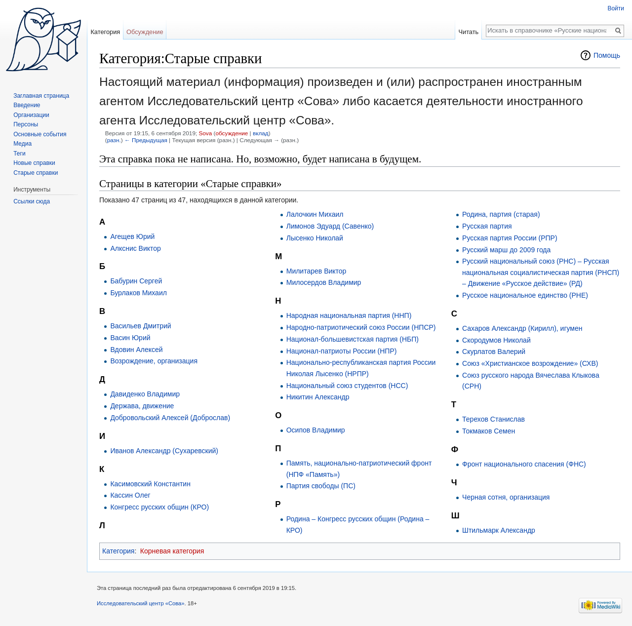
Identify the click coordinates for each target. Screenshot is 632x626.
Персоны (25, 124)
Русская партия (487, 226)
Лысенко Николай (314, 238)
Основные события (39, 134)
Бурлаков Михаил (138, 293)
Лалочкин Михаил (315, 214)
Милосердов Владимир (323, 282)
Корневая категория (172, 551)
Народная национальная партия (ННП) (349, 315)
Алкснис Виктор (135, 248)
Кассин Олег (130, 495)
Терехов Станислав (493, 419)
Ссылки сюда (31, 201)
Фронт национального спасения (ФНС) (524, 464)
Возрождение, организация (154, 361)
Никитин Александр (318, 397)
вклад (261, 133)
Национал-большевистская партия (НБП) (352, 339)
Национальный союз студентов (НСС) (347, 386)
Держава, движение (142, 406)
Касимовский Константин (150, 484)
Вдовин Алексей (136, 349)
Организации (31, 115)
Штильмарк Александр (498, 530)
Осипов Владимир (315, 430)
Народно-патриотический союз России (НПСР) (361, 327)
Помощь (606, 55)
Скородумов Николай (496, 340)
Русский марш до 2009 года (506, 250)
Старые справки (35, 172)
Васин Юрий (130, 338)
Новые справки (34, 162)
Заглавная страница (41, 95)
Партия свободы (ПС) (321, 486)
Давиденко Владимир (145, 394)
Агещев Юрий (132, 236)
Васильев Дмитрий (140, 326)
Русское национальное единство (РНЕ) (525, 295)
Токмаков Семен (488, 431)
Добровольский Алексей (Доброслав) (170, 418)
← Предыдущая (145, 140)
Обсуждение (144, 32)
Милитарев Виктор (316, 271)
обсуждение (231, 133)
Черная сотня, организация (506, 497)
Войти (615, 8)
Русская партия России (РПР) (509, 238)
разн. (114, 140)
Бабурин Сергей (136, 281)
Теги (19, 153)
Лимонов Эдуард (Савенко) (330, 226)
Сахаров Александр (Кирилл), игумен (522, 328)
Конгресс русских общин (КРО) (159, 507)
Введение (26, 105)
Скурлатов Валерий (493, 351)
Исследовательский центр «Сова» (141, 603)
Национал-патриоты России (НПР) (341, 351)
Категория (118, 551)
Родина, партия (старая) (501, 214)
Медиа (22, 143)
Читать (468, 32)
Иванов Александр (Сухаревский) (164, 451)
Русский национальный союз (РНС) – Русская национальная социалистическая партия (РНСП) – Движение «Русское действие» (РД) (540, 272)
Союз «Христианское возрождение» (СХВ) (530, 363)
